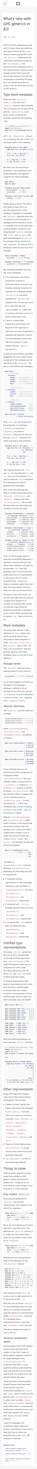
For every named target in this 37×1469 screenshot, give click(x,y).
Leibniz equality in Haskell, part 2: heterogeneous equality (16, 1449)
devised (16, 357)
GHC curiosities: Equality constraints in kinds (17, 1460)
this (26, 1374)
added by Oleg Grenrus (20, 671)
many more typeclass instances (18, 1115)
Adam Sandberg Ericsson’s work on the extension (17, 809)
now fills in (26, 1158)
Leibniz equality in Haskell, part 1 (18, 1454)
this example (26, 1325)
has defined (8, 607)
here (29, 590)
